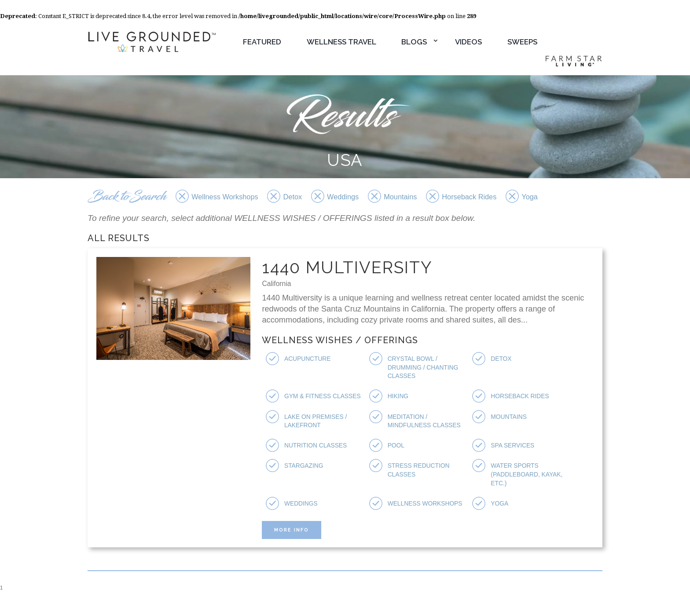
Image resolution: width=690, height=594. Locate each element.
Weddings (301, 503)
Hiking (398, 396)
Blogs (414, 41)
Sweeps (522, 41)
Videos (468, 41)
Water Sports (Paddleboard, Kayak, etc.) (528, 474)
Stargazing (304, 465)
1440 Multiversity (348, 268)
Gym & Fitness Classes (323, 396)
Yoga (500, 503)
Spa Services (513, 445)
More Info (293, 530)
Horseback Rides (521, 396)
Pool (396, 445)
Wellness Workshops (426, 503)
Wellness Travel (341, 41)
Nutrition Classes (316, 445)
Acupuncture (308, 359)
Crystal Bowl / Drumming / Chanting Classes (424, 368)
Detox (501, 359)
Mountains (509, 417)
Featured (262, 41)
